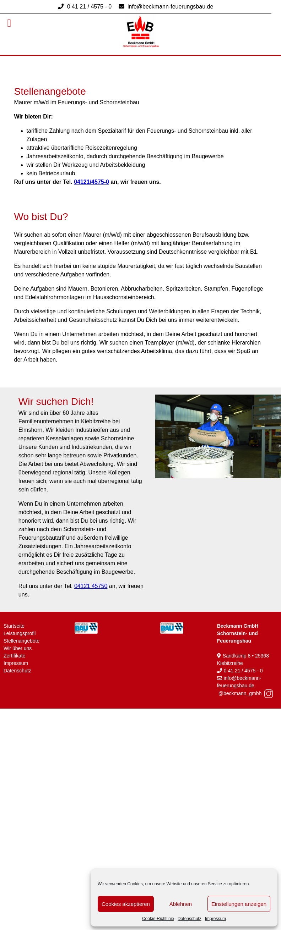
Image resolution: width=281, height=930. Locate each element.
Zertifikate (14, 656)
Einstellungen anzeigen (238, 904)
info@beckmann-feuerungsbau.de (170, 7)
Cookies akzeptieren (126, 904)
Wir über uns (18, 648)
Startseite (14, 626)
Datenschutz (189, 918)
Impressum (215, 918)
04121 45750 (90, 586)
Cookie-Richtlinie (158, 918)
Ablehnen (180, 904)
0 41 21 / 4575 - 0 (89, 7)
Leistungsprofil (20, 633)
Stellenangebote (21, 641)
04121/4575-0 (91, 182)
